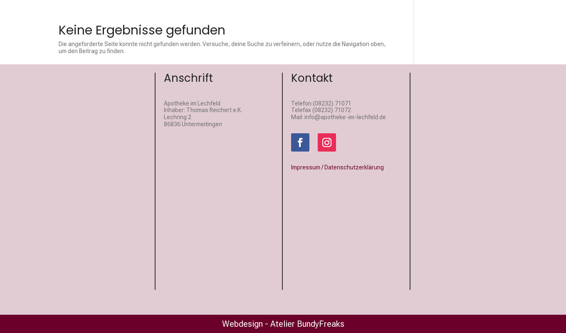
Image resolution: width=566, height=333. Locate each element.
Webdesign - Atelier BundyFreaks (283, 324)
